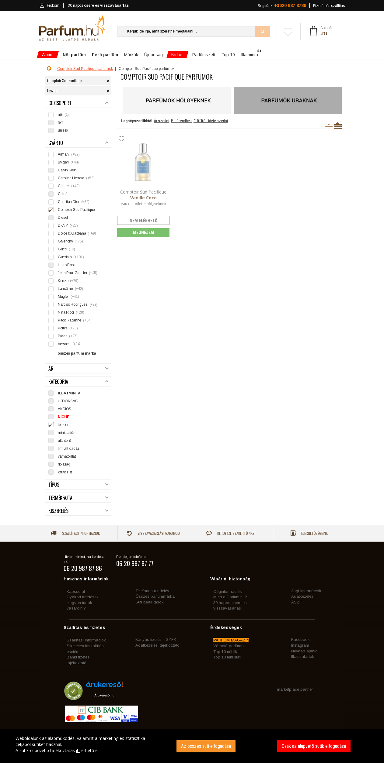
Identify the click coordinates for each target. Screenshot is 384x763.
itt (78, 750)
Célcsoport (78, 103)
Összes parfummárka (155, 596)
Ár (78, 368)
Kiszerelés (78, 510)
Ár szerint (161, 121)
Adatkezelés (302, 596)
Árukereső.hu (104, 695)
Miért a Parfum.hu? (230, 597)
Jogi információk (306, 591)
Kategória (78, 381)
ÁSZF (296, 602)
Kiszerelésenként (329, 125)
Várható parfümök (229, 646)
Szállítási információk (75, 533)
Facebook (300, 639)
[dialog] (192, 746)
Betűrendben (181, 121)
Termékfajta (78, 497)
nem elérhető (143, 220)
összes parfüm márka (77, 353)
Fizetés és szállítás (329, 6)
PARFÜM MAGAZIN (231, 640)
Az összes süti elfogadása (206, 746)
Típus (78, 484)
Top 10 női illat (226, 651)
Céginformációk (227, 591)
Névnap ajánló (304, 651)
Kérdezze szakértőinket (231, 533)
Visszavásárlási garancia (153, 533)
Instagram (300, 645)
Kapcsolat (76, 591)
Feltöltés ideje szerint (211, 121)
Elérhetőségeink (309, 533)
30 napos (98, 5)
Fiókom (49, 5)
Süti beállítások (149, 602)
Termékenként (338, 125)
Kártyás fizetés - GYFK (155, 639)
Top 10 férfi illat (226, 657)
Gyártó (78, 142)
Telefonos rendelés (152, 591)
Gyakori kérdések (83, 597)
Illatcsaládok (302, 656)
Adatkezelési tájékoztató (157, 645)
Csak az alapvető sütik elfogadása (314, 746)
